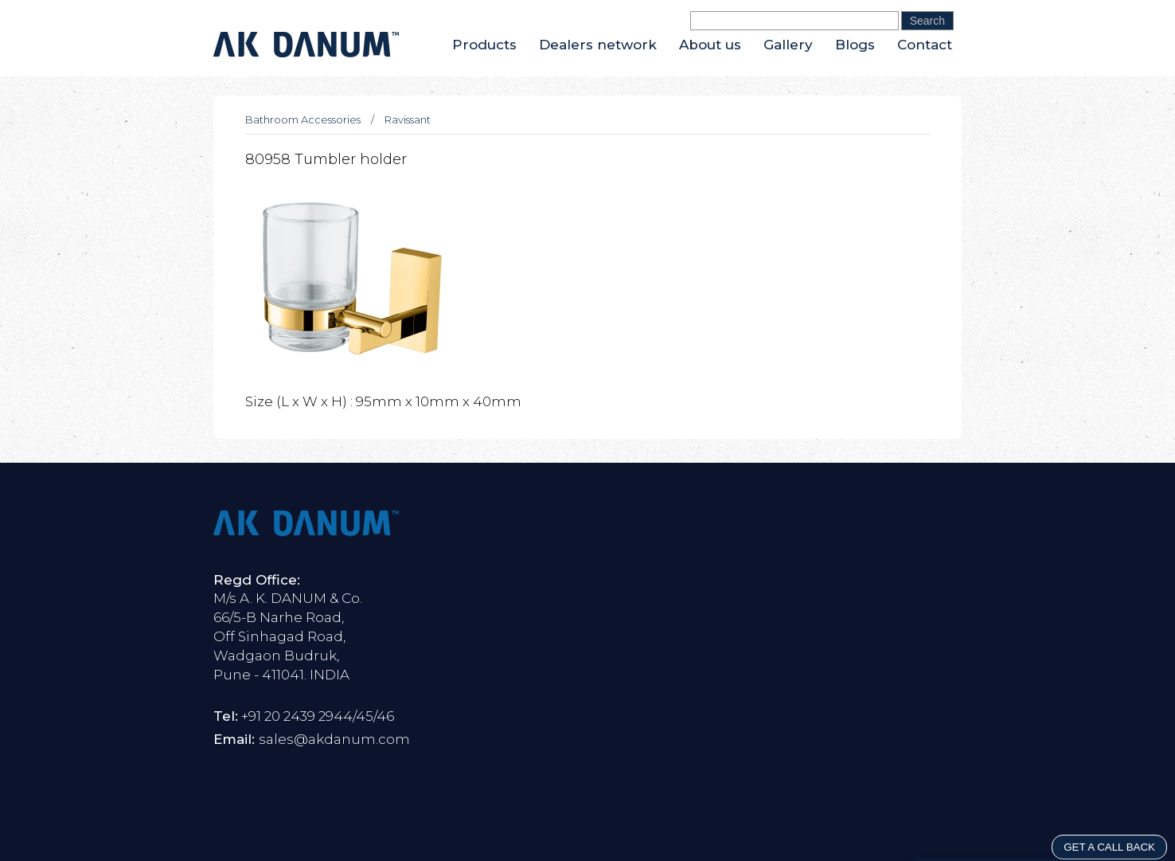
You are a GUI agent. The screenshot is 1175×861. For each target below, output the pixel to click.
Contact (924, 45)
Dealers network (598, 45)
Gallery (788, 45)
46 (385, 716)
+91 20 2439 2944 (297, 716)
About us (710, 45)
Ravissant (408, 119)
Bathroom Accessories (303, 119)
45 (364, 716)
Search (927, 20)
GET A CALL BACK (1109, 847)
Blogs (855, 45)
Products (484, 45)
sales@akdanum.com (334, 739)
